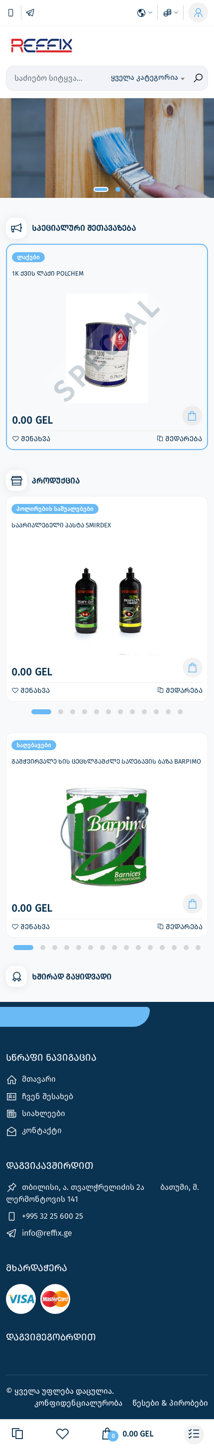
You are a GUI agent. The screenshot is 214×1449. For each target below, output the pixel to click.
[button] (101, 189)
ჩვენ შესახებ (39, 1097)
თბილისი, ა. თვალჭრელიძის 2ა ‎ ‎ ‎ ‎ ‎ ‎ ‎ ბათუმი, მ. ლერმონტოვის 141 (102, 1193)
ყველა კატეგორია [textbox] (144, 77)
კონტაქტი (34, 1131)
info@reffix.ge (39, 1233)
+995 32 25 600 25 (44, 1216)
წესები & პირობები (170, 1403)
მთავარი (31, 1080)
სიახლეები (35, 1114)
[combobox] (147, 78)
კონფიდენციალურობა (79, 1403)
